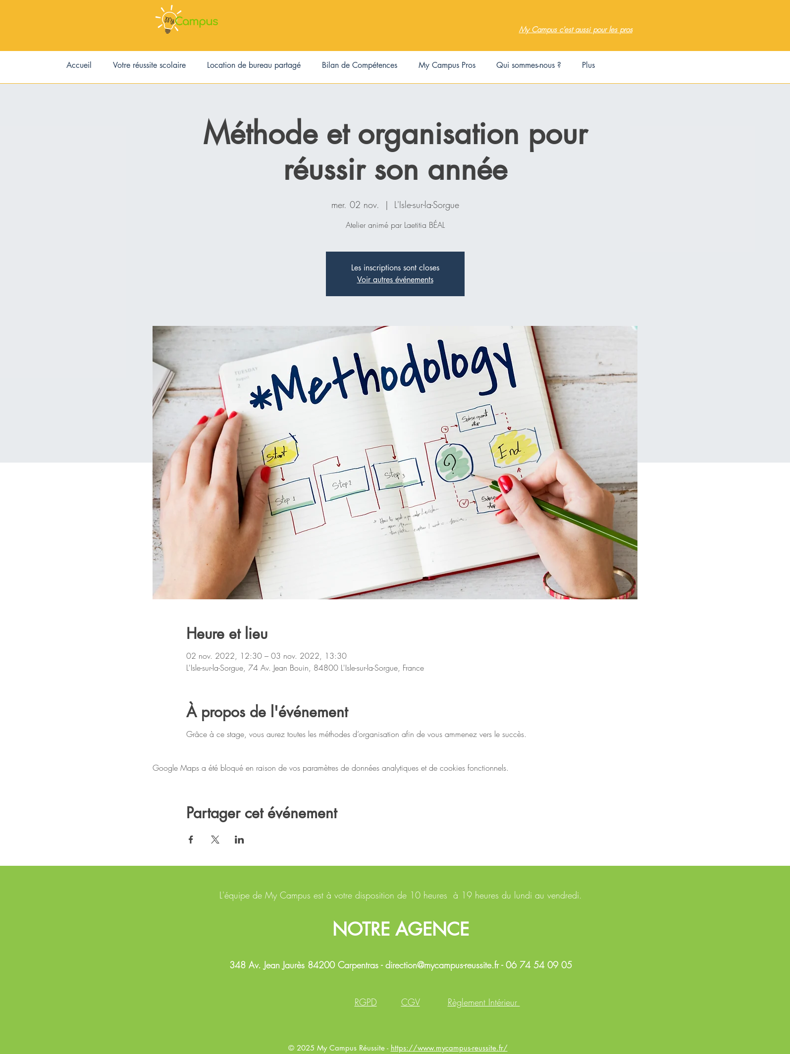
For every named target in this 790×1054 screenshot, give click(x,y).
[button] (149, 65)
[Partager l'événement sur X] (215, 839)
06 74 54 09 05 (539, 965)
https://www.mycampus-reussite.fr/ (449, 1048)
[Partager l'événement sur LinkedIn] (239, 839)
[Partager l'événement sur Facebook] (191, 839)
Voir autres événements (395, 279)
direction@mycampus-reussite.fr (442, 965)
